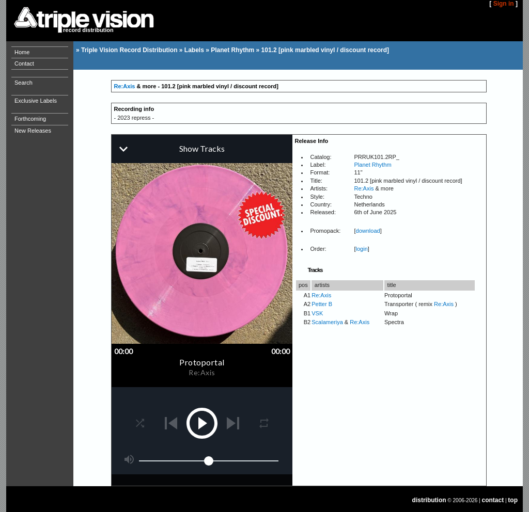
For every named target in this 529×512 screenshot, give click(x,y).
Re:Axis (124, 86)
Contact (24, 63)
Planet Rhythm (232, 50)
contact (493, 500)
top (513, 500)
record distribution (88, 30)
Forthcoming (30, 119)
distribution (429, 500)
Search (23, 82)
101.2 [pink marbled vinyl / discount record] (325, 50)
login (362, 249)
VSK (317, 313)
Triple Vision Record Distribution (129, 50)
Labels (194, 50)
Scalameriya (327, 322)
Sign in (503, 3)
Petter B (322, 304)
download (368, 231)
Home (21, 52)
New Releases (32, 130)
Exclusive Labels (35, 101)
